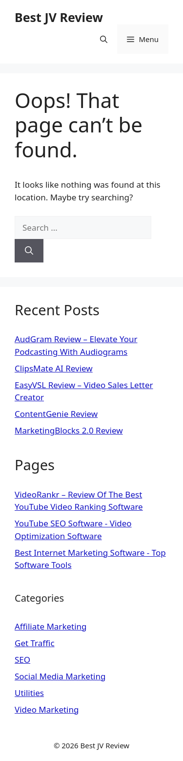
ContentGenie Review (56, 413)
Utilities (29, 692)
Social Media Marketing (60, 676)
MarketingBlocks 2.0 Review (69, 430)
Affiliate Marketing (51, 626)
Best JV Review (59, 17)
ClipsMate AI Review (54, 368)
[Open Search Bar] (103, 39)
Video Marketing (47, 709)
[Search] (29, 250)
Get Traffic (35, 643)
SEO (22, 659)
